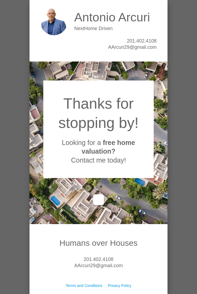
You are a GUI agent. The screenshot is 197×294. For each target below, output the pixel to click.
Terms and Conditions (84, 285)
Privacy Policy (119, 285)
